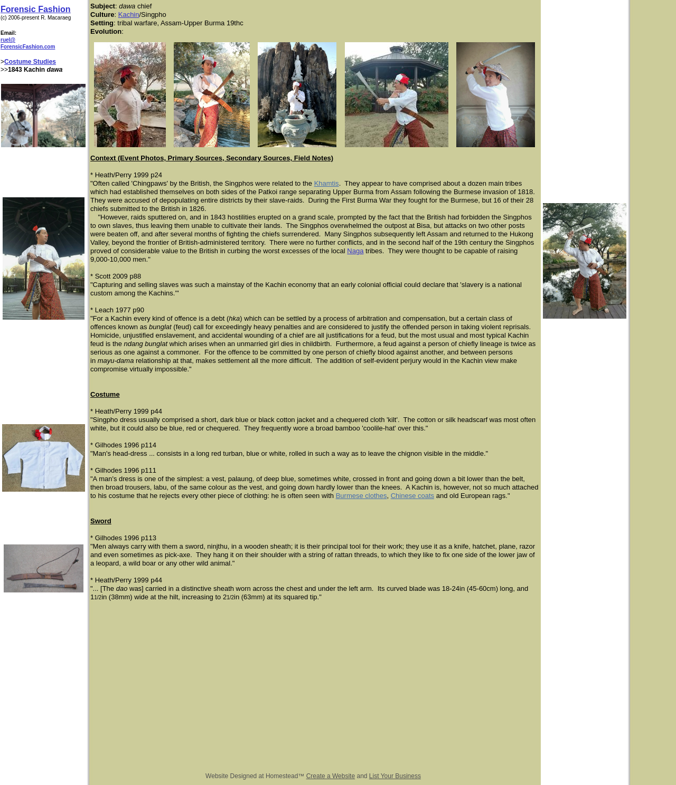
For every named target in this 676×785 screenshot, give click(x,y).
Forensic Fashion (35, 9)
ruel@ (8, 40)
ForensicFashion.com (28, 47)
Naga (355, 251)
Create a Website (330, 776)
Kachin (128, 14)
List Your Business (395, 776)
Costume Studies (30, 61)
